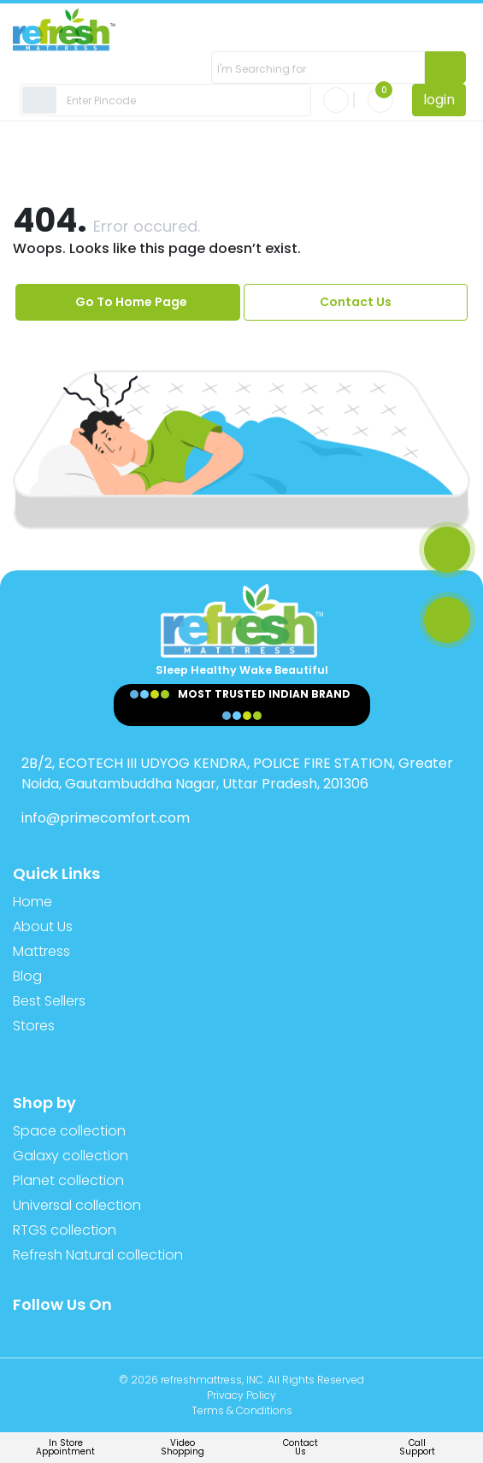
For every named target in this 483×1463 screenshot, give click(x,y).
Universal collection (77, 1205)
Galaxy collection (70, 1155)
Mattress (41, 951)
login (439, 99)
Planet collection (68, 1180)
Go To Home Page (131, 301)
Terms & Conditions (241, 1410)
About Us (43, 926)
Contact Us (356, 301)
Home (32, 901)
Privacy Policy (241, 1395)
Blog (27, 976)
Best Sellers (49, 1001)
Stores (34, 1025)
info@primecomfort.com (105, 818)
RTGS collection (64, 1230)
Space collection (69, 1131)
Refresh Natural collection (98, 1255)
